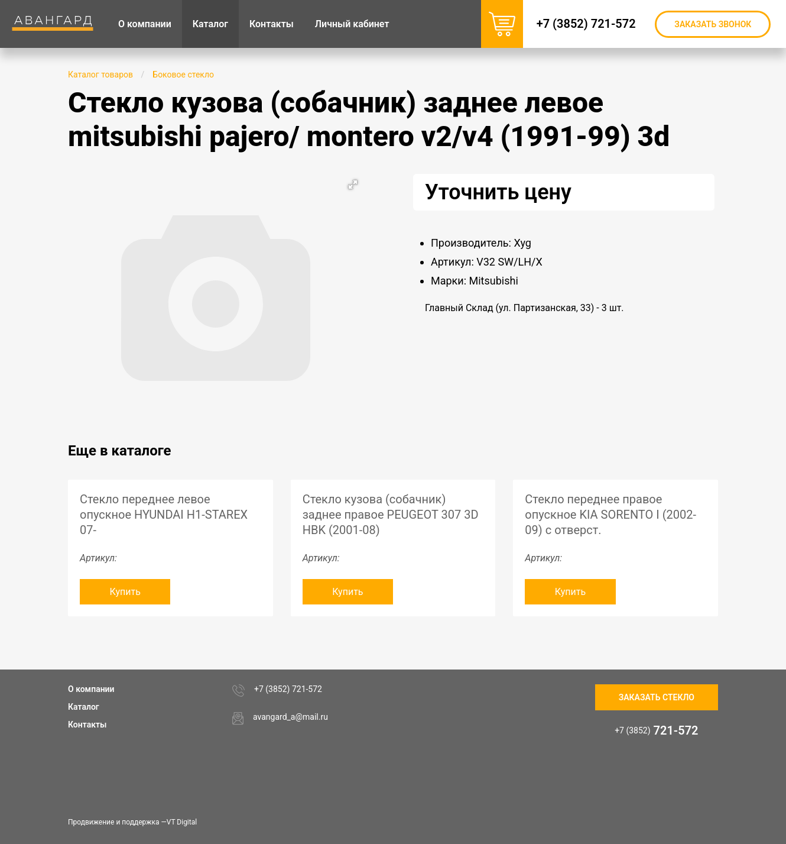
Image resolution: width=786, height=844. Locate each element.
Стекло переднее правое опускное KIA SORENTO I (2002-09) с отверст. (610, 514)
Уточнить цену (498, 192)
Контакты (87, 724)
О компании (91, 689)
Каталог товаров (100, 74)
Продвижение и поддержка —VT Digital (132, 822)
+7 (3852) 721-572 (588, 24)
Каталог (83, 707)
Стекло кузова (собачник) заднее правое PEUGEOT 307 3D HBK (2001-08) (391, 514)
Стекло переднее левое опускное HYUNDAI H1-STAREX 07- (164, 514)
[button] (352, 184)
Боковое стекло (183, 74)
